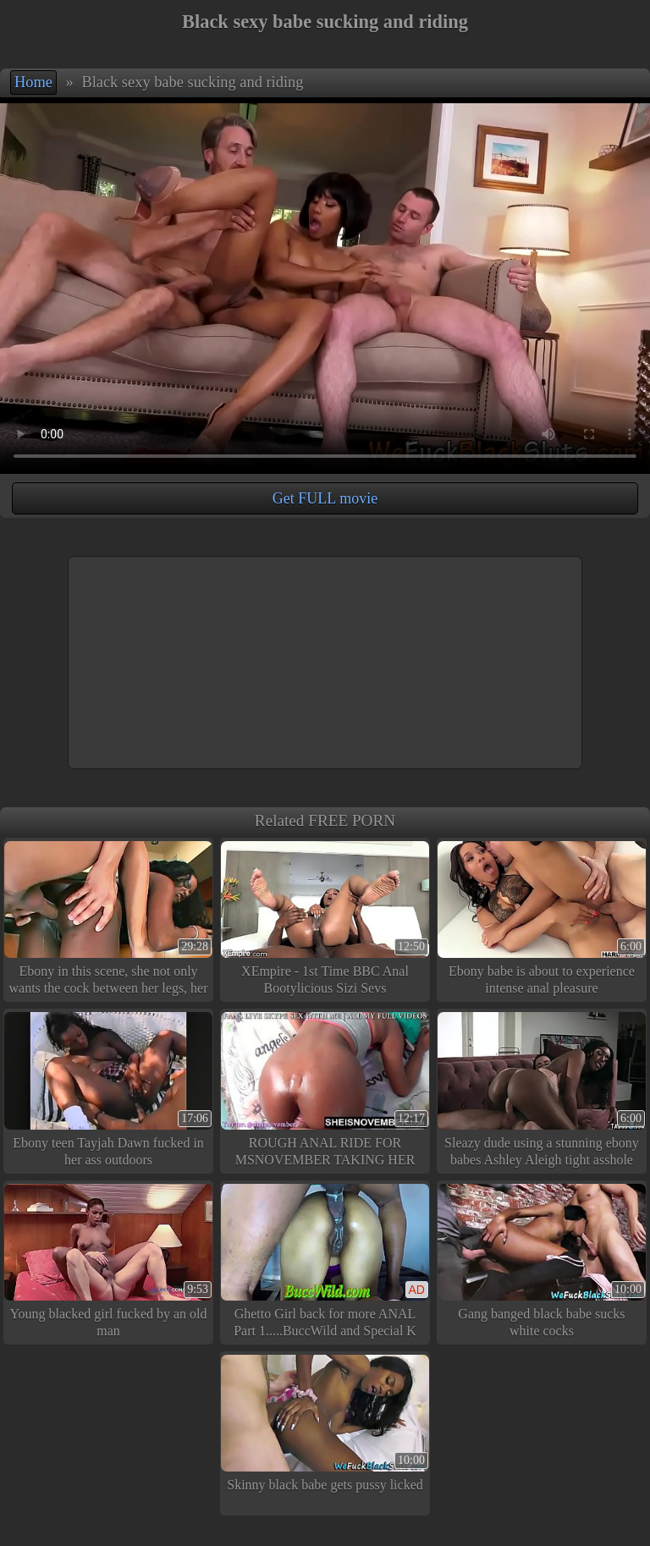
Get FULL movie (325, 498)
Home (33, 82)
